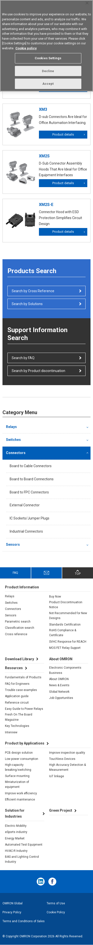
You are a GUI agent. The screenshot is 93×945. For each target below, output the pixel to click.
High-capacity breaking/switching (18, 767)
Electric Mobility (16, 826)
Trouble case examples (21, 690)
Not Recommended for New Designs (68, 615)
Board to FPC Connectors (29, 492)
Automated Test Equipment (23, 844)
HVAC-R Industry (16, 851)
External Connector (25, 505)
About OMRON (59, 679)
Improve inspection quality (67, 752)
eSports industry (16, 832)
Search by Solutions (27, 304)
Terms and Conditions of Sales (23, 921)
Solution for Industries (15, 813)
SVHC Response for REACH (67, 641)
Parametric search (18, 621)
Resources (14, 668)
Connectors (16, 453)
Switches (13, 440)
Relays (11, 427)
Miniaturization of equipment (17, 784)
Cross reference (16, 634)
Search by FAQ (23, 358)
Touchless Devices (62, 759)
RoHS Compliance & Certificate (62, 633)
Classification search (19, 628)
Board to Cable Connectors (31, 466)
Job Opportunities (61, 698)
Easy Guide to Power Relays (24, 709)
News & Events (59, 685)
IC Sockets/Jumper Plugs (29, 518)
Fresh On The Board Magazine (18, 717)
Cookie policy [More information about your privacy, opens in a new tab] (26, 48)
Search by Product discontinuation (38, 371)
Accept (48, 84)
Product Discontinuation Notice (65, 605)
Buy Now (55, 596)
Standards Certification (65, 624)
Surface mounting (17, 776)
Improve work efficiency (21, 793)
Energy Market (15, 838)
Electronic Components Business (65, 670)
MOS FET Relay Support (65, 648)
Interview (11, 732)
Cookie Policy (56, 912)
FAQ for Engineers (17, 684)
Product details (63, 134)
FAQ (15, 572)
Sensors (13, 544)
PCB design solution (19, 752)
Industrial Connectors (26, 531)
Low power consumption (21, 759)
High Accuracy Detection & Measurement (67, 767)
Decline (48, 71)
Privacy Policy (11, 912)
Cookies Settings (48, 58)
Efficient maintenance (20, 799)
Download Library (19, 659)
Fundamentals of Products (23, 677)
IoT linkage (56, 776)
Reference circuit (17, 702)
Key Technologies (17, 726)
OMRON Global (12, 903)
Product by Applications (24, 743)
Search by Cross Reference (33, 291)
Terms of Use (56, 903)
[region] (46, 45)
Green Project (60, 810)
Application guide (17, 696)
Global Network (59, 691)
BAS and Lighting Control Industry (22, 859)
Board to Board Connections (32, 479)
